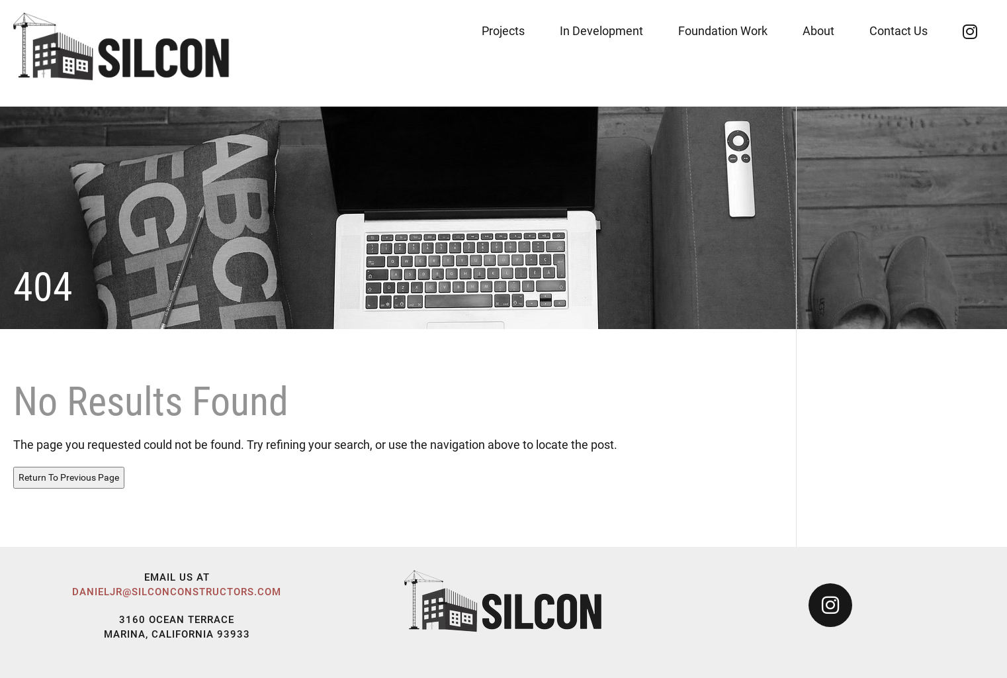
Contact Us (898, 31)
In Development (601, 31)
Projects (503, 31)
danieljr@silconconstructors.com (176, 592)
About (818, 31)
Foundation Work (722, 31)
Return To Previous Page (69, 477)
